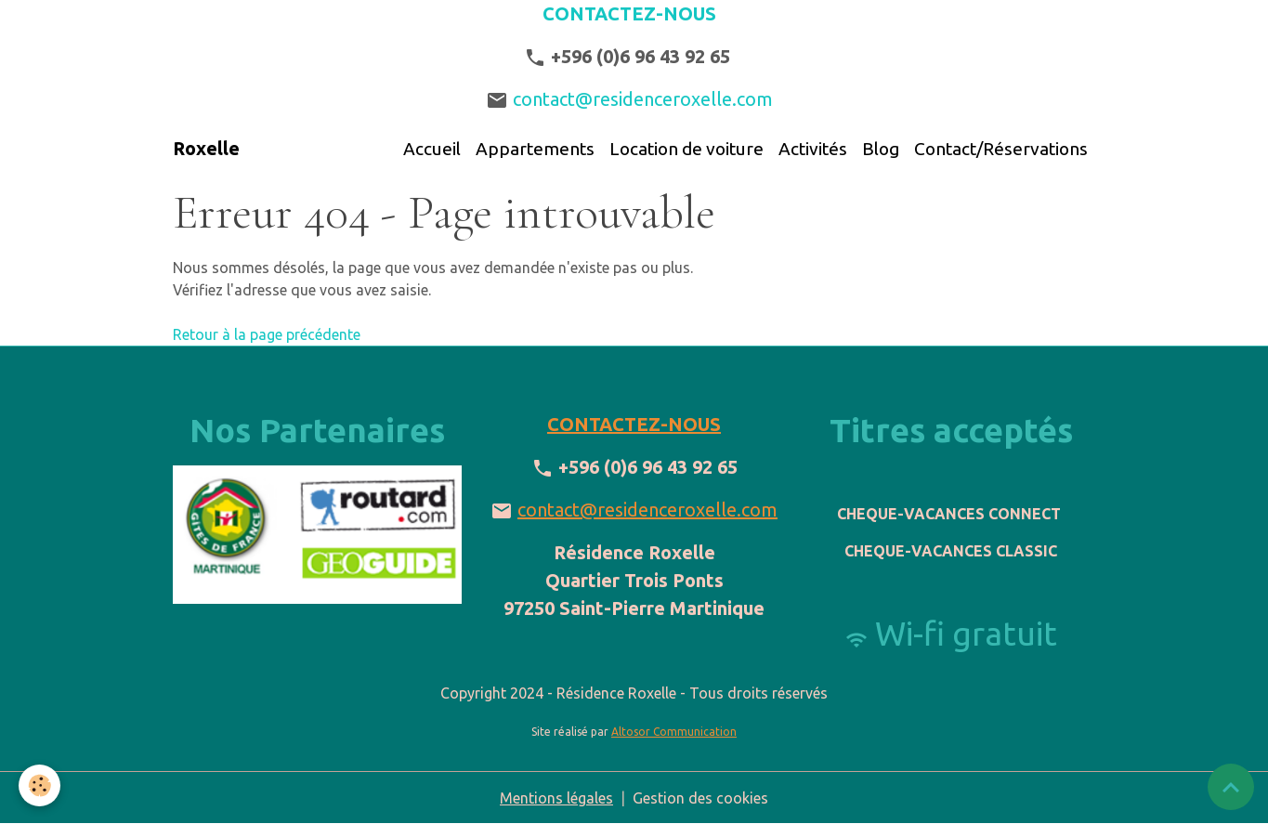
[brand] (206, 149)
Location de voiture (686, 148)
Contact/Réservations (1001, 148)
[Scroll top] (1231, 787)
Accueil (432, 148)
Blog (880, 148)
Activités (812, 148)
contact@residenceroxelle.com (650, 99)
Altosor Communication (674, 732)
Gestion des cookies (700, 798)
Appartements (535, 148)
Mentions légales (556, 798)
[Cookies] (39, 785)
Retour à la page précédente (266, 334)
